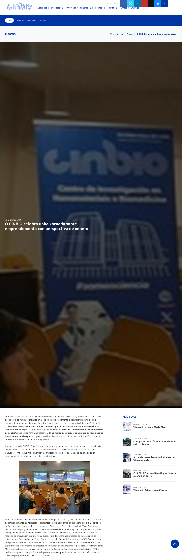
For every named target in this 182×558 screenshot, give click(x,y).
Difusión (119, 34)
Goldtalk (43, 20)
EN (115, 3)
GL (111, 3)
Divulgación (31, 20)
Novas (9, 20)
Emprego (135, 10)
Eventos (21, 20)
